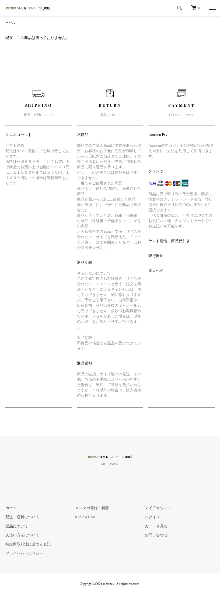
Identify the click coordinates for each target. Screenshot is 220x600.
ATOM (90, 517)
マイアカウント (158, 508)
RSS (78, 517)
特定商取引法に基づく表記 (28, 544)
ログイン (152, 517)
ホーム (10, 22)
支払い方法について (22, 535)
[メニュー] (212, 8)
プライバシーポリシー (24, 553)
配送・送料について (22, 517)
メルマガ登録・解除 (92, 508)
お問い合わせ (156, 535)
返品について (16, 526)
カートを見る (156, 526)
